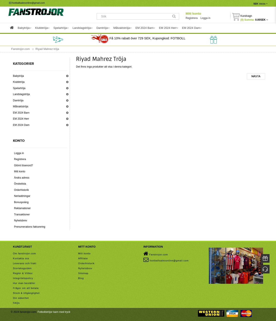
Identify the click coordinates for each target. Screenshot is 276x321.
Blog (81, 278)
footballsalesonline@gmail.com (27, 3)
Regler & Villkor (23, 273)
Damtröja (18, 100)
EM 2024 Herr (21, 118)
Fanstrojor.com (155, 253)
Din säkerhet (21, 298)
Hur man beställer (24, 283)
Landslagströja (21, 94)
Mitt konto (193, 13)
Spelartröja (19, 88)
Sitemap (83, 273)
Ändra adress (21, 177)
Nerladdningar (22, 196)
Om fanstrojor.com (24, 253)
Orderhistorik (21, 189)
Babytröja (18, 75)
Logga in (205, 18)
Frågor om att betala (26, 288)
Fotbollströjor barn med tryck (54, 311)
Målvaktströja (20, 106)
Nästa (255, 76)
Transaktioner (22, 214)
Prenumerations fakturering (29, 226)
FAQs (16, 303)
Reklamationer (22, 208)
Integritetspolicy (23, 278)
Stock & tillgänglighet (26, 293)
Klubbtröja (19, 81)
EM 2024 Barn (21, 112)
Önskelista (20, 183)
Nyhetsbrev (20, 220)
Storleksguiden (22, 268)
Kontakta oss (21, 258)
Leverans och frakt (24, 263)
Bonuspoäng (21, 202)
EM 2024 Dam (21, 125)
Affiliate (83, 258)
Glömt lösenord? (23, 165)
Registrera (192, 18)
